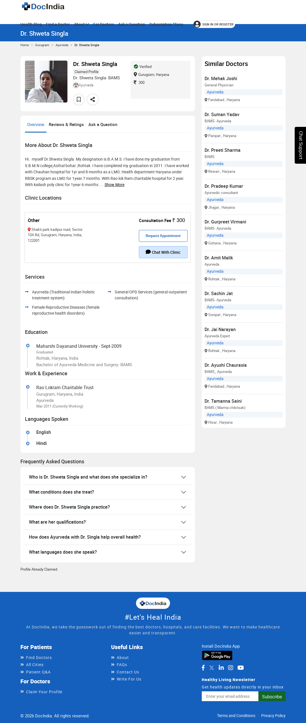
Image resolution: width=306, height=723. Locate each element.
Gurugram (42, 45)
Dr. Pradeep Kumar (224, 186)
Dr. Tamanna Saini (223, 401)
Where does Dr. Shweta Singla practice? (69, 507)
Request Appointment (163, 235)
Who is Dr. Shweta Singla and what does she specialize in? (88, 477)
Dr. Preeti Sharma (223, 150)
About (81, 24)
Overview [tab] (35, 124)
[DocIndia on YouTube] (240, 668)
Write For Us (129, 679)
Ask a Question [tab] (102, 124)
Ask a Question (131, 24)
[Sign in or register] (214, 24)
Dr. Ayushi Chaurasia (226, 365)
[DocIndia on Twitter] (211, 668)
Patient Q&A (38, 672)
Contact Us (128, 672)
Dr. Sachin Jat (219, 293)
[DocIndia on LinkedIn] (221, 668)
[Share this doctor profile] (93, 99)
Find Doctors (39, 657)
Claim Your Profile (44, 691)
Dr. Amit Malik (219, 258)
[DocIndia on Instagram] (230, 668)
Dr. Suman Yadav (222, 114)
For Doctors (103, 24)
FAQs (122, 664)
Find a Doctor (58, 24)
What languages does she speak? (63, 552)
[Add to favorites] (78, 99)
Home (24, 45)
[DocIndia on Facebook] (203, 668)
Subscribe (272, 697)
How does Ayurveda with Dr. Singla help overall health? (85, 537)
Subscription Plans (166, 24)
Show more (114, 184)
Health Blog (31, 24)
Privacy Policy (273, 715)
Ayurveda (62, 45)
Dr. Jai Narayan (220, 329)
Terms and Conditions (236, 715)
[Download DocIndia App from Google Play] (217, 655)
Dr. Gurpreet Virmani (225, 222)
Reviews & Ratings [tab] (66, 124)
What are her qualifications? (57, 522)
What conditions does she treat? (61, 492)
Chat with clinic (163, 252)
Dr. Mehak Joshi (221, 78)
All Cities (35, 664)
